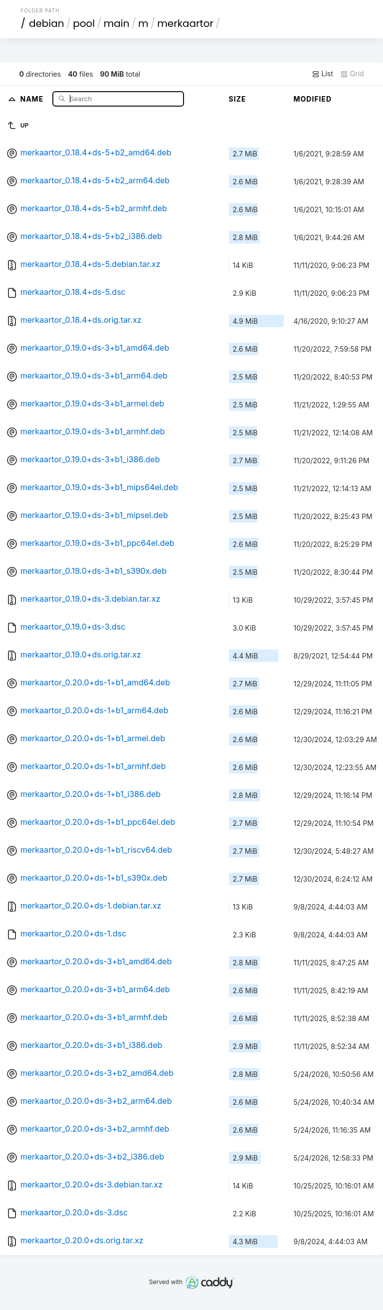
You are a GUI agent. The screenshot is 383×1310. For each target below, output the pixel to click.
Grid (352, 73)
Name (32, 98)
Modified (313, 99)
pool (84, 23)
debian (46, 23)
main (117, 23)
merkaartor (185, 23)
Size (237, 99)
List (322, 73)
